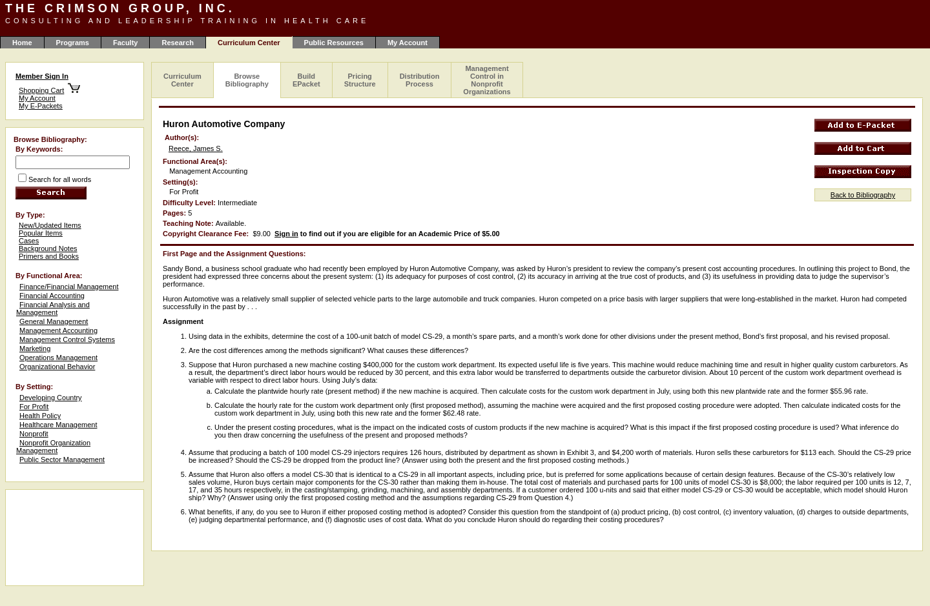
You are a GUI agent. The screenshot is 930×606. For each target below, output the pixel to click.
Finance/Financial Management (68, 286)
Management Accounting (58, 330)
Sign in (286, 233)
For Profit (33, 406)
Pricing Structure (360, 80)
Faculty (125, 42)
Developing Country (50, 397)
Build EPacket (306, 80)
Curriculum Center (182, 80)
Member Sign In (42, 76)
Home (22, 42)
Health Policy (40, 415)
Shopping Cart (41, 90)
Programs (72, 42)
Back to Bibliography (863, 195)
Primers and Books (49, 256)
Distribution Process (420, 80)
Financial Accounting (52, 295)
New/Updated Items (50, 225)
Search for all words (59, 179)
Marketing (34, 348)
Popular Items (41, 233)
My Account (408, 42)
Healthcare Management (58, 425)
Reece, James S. (196, 148)
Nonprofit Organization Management (53, 446)
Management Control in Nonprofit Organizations (486, 80)
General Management (53, 321)
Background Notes (48, 248)
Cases (29, 241)
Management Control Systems (67, 339)
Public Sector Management (62, 459)
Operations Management (58, 357)
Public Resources (334, 42)
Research (177, 42)
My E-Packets (41, 106)
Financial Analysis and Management (53, 308)
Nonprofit (33, 434)
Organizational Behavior (57, 366)
